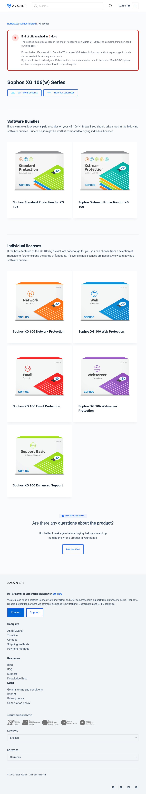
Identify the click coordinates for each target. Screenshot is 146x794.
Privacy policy (15, 698)
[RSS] (136, 787)
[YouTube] (120, 787)
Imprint (11, 694)
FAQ (9, 669)
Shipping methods (18, 644)
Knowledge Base (17, 678)
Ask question (73, 549)
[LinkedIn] (128, 787)
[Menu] (135, 6)
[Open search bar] (110, 6)
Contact (16, 612)
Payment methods (18, 648)
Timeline (12, 635)
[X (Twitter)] (113, 787)
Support (35, 612)
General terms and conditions (25, 689)
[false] (73, 757)
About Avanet (15, 630)
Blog (10, 665)
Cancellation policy (18, 703)
